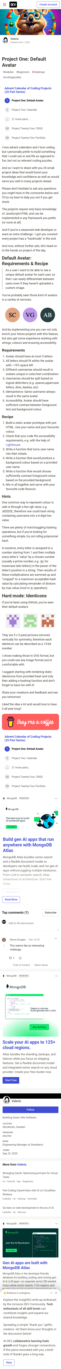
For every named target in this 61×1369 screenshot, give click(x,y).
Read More (11, 899)
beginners (22, 72)
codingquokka (12, 77)
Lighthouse (13, 445)
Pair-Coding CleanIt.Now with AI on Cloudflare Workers (30, 1195)
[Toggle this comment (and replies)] (4, 945)
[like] (11, 958)
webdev (8, 72)
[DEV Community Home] (13, 4)
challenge (38, 72)
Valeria (14, 38)
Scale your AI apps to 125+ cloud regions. (29, 1045)
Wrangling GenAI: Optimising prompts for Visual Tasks (30, 1177)
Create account (48, 4)
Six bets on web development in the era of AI (30, 1210)
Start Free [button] (11, 1080)
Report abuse (41, 965)
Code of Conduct (21, 965)
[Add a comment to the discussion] (33, 925)
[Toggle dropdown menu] (56, 798)
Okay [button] (9, 1362)
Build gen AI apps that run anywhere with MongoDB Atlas (28, 845)
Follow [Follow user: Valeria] (30, 1109)
